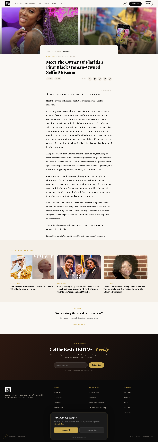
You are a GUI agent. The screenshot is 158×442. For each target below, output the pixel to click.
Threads (127, 397)
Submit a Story (79, 324)
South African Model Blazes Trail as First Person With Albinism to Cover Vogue (32, 288)
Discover (18, 4)
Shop (148, 3)
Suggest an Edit (106, 90)
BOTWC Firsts (56, 51)
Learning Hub (59, 408)
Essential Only (92, 437)
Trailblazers (30, 4)
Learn (62, 4)
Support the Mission (96, 418)
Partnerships (93, 413)
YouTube (127, 408)
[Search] (125, 4)
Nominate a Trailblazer (96, 403)
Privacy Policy (59, 431)
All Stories (57, 403)
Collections (44, 4)
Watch (54, 4)
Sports (58, 78)
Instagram (127, 392)
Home (48, 51)
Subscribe (135, 3)
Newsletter (93, 397)
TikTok (126, 403)
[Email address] (71, 365)
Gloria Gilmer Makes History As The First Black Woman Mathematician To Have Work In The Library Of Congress (124, 289)
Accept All (66, 437)
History (50, 78)
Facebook (127, 413)
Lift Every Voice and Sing (97, 408)
